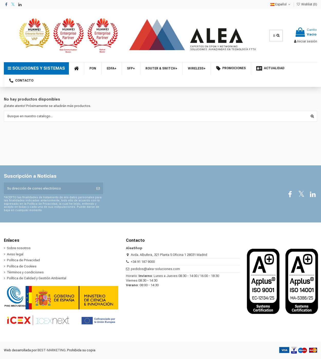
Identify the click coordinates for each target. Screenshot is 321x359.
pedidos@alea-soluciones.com (155, 269)
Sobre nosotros (19, 248)
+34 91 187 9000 (143, 262)
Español (280, 4)
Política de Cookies (21, 266)
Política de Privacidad (23, 260)
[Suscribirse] (98, 188)
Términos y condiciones (25, 272)
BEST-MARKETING (52, 350)
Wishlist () (307, 4)
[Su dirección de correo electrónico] (48, 188)
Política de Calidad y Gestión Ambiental (36, 278)
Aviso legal (15, 254)
